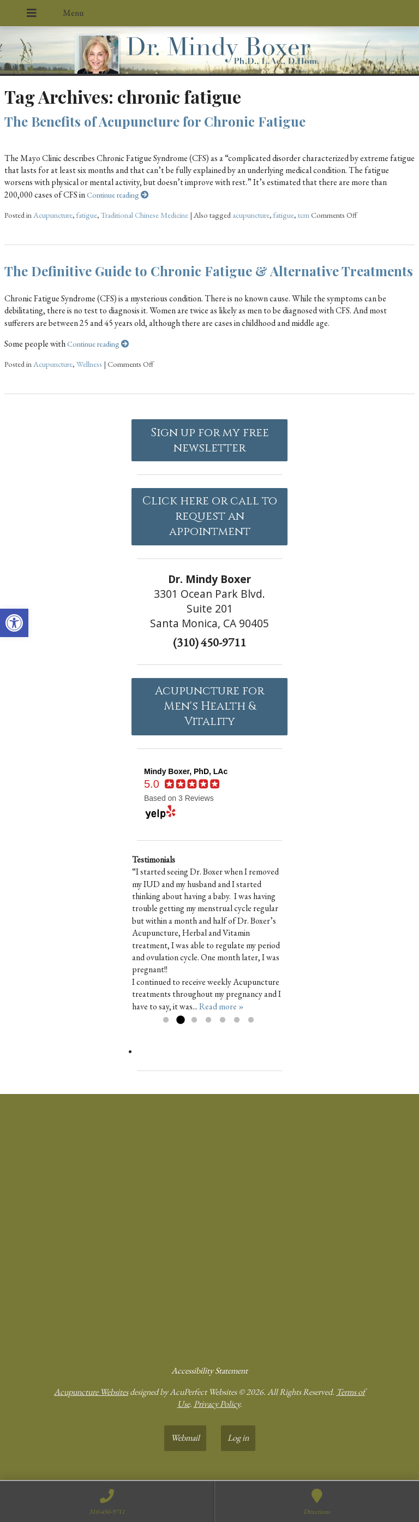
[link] (14, 623)
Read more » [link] (221, 1006)
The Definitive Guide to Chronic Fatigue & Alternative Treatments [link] (208, 271)
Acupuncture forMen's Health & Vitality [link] (209, 706)
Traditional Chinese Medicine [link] (144, 215)
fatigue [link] (86, 215)
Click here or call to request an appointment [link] (209, 516)
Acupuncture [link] (53, 215)
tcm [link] (303, 215)
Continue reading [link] (117, 194)
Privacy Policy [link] (217, 1404)
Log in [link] (238, 1437)
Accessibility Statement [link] (209, 1370)
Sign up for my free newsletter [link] (210, 440)
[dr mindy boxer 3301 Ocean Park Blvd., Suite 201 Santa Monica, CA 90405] (209, 1225)
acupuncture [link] (251, 215)
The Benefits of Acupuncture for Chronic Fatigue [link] (155, 121)
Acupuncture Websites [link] (91, 1392)
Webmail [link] (185, 1437)
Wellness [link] (89, 364)
